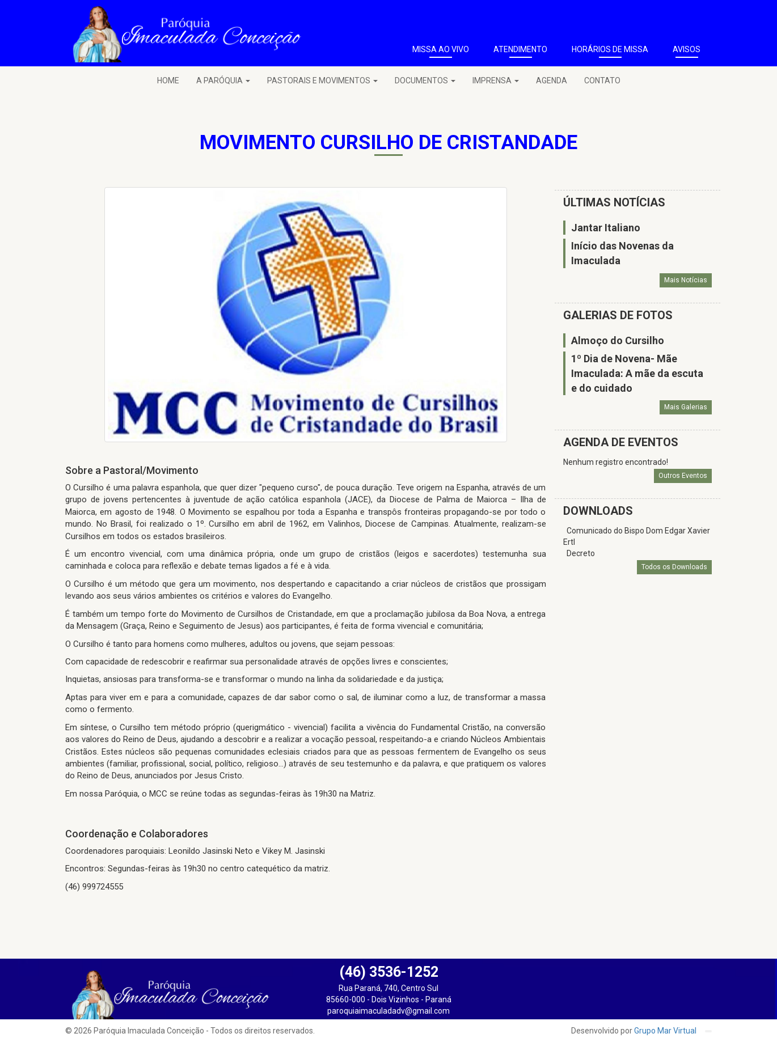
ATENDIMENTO (520, 49)
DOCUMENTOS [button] (425, 80)
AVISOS (686, 49)
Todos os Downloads (674, 567)
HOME (168, 80)
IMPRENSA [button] (495, 80)
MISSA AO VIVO (440, 49)
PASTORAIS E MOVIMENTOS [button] (322, 80)
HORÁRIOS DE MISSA (610, 49)
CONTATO (602, 80)
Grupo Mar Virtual (666, 1030)
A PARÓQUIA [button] (223, 80)
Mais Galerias (685, 407)
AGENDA (551, 80)
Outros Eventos (682, 476)
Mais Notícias (685, 280)
